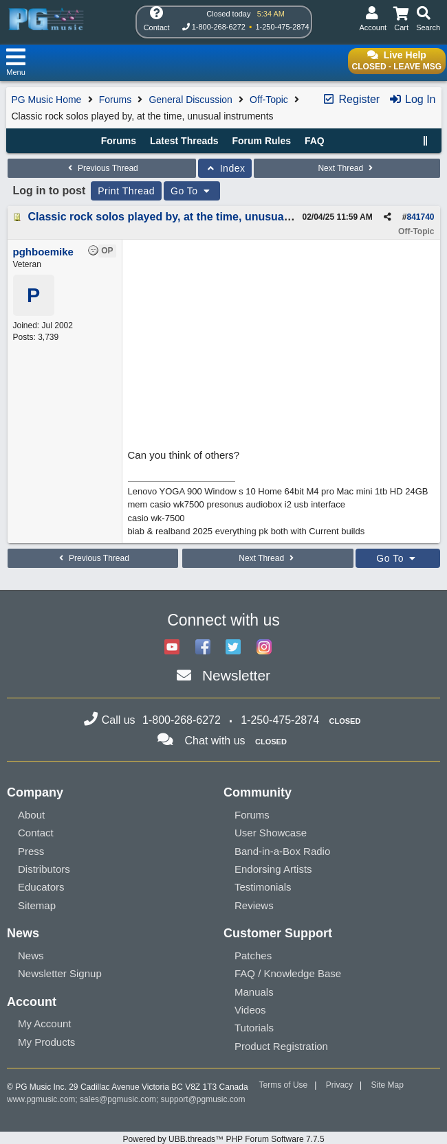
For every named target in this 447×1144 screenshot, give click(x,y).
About (31, 815)
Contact (36, 832)
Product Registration (281, 1046)
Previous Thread (101, 168)
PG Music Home (47, 99)
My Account (45, 1023)
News (31, 955)
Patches (253, 955)
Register (351, 99)
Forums (115, 99)
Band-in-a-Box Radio (282, 851)
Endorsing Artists (273, 869)
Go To (192, 190)
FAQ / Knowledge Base (288, 973)
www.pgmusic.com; (42, 1099)
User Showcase (271, 832)
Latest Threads (184, 140)
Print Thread (126, 190)
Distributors (44, 869)
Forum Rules (261, 140)
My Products (46, 1042)
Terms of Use (283, 1085)
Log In (412, 99)
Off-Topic (269, 99)
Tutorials (254, 1027)
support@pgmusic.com (203, 1099)
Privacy (339, 1085)
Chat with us (215, 740)
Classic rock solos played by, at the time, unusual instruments (190, 216)
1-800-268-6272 (219, 27)
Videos (250, 1010)
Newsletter (236, 675)
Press (31, 851)
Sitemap (37, 905)
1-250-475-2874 (282, 27)
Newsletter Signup (60, 973)
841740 (420, 217)
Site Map (387, 1085)
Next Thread (346, 168)
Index (225, 168)
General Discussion (190, 99)
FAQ (315, 140)
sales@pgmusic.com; (120, 1099)
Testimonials (263, 887)
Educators (41, 887)
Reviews (254, 905)
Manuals (254, 992)
